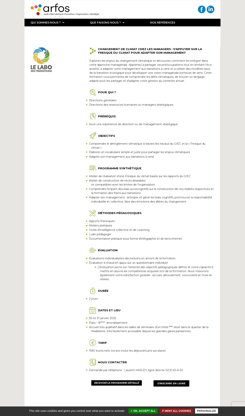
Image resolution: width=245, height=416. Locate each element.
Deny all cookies (176, 410)
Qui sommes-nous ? (47, 22)
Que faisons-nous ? (107, 22)
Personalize (206, 410)
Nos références (162, 22)
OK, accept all (143, 410)
